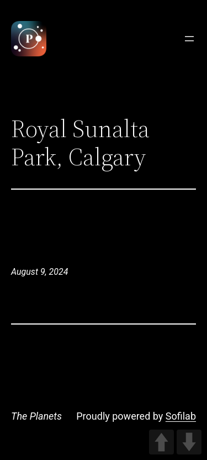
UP (161, 442)
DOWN (189, 442)
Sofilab (181, 416)
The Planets (36, 416)
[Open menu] (189, 38)
